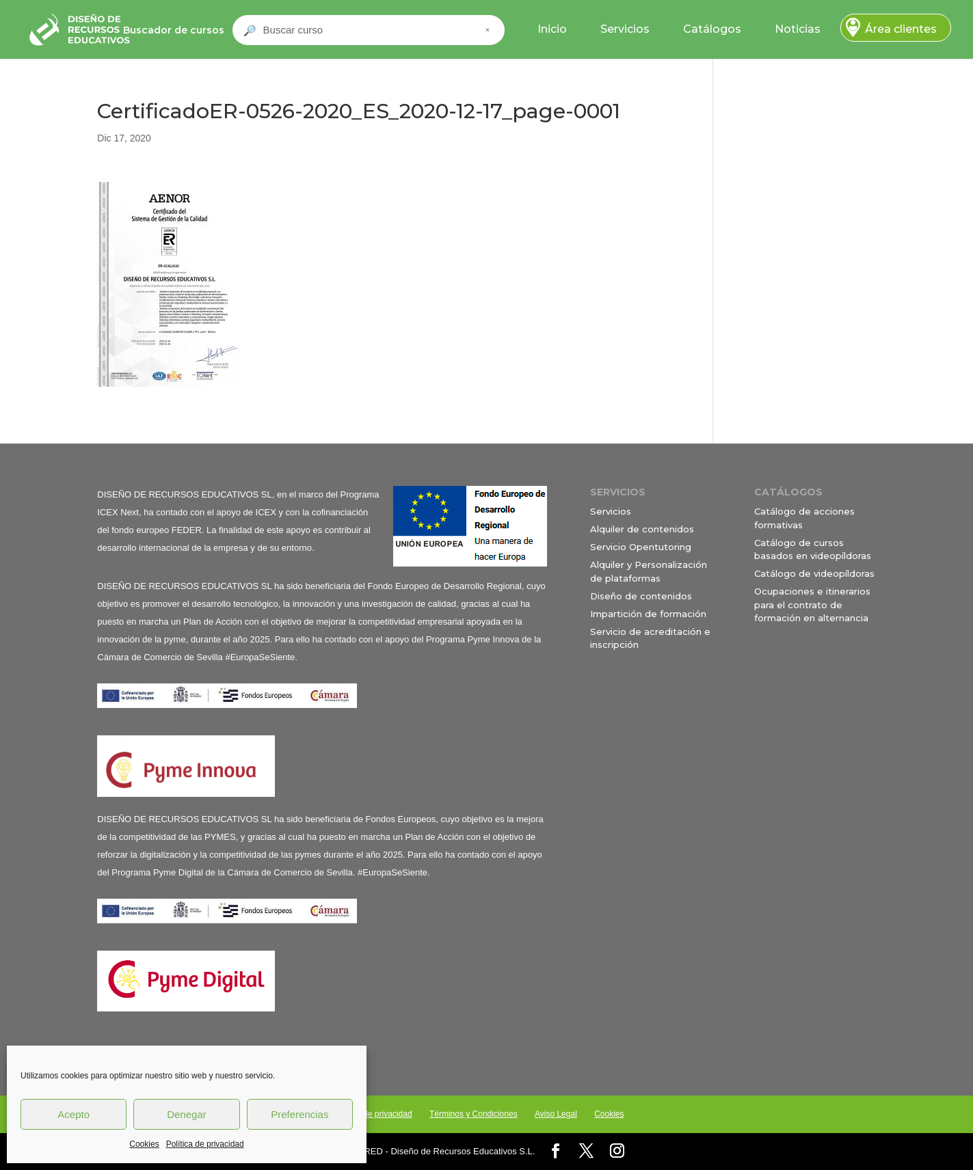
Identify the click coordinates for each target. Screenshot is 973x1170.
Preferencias (299, 1114)
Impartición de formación (648, 613)
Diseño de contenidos (641, 595)
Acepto (73, 1114)
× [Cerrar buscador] (487, 30)
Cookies (144, 1144)
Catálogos (712, 29)
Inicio (552, 29)
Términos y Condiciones (473, 1114)
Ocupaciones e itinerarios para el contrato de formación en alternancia (812, 604)
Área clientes (901, 29)
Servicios (625, 29)
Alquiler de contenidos (642, 528)
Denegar (186, 1114)
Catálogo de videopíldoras (814, 573)
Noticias (798, 29)
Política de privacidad (205, 1144)
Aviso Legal (556, 1114)
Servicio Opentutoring (640, 546)
